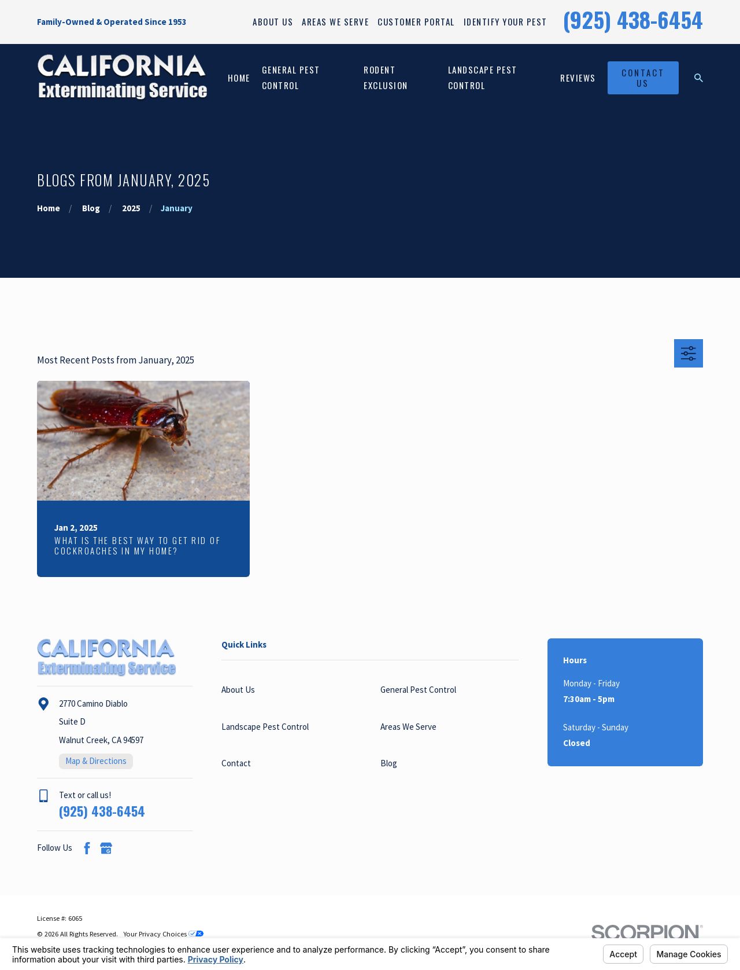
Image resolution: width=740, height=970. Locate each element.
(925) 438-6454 (633, 19)
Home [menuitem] (239, 77)
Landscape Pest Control (265, 726)
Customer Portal (416, 21)
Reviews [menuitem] (578, 77)
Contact (236, 763)
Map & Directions (96, 760)
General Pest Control (418, 689)
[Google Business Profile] (106, 848)
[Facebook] (87, 848)
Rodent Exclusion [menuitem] (386, 77)
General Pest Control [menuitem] (291, 77)
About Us (273, 21)
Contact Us (643, 77)
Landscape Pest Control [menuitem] (482, 77)
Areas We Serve (335, 21)
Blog (388, 763)
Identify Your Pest (505, 21)
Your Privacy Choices (163, 933)
